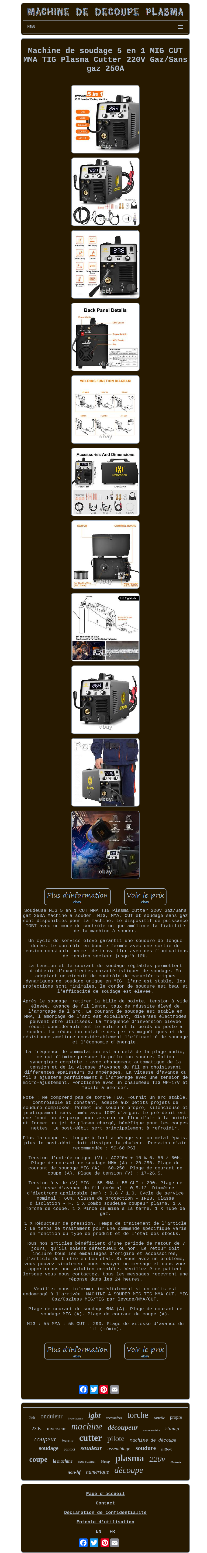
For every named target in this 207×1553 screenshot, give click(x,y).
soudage (48, 1448)
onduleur (51, 1416)
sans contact (86, 1461)
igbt (94, 1415)
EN (98, 1531)
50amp (105, 1461)
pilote (116, 1438)
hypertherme (75, 1418)
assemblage (119, 1448)
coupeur (45, 1439)
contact (69, 1449)
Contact (105, 1503)
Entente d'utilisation (105, 1522)
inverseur (56, 1428)
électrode (176, 1462)
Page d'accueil (105, 1493)
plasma (129, 1458)
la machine (63, 1461)
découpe (129, 1470)
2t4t (32, 1417)
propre (176, 1417)
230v (37, 1428)
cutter (90, 1438)
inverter (68, 1441)
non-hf (74, 1472)
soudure (146, 1448)
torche (137, 1415)
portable (159, 1418)
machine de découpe (153, 1440)
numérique (97, 1472)
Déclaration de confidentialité (105, 1512)
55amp (172, 1428)
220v (157, 1459)
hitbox (166, 1449)
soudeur (91, 1447)
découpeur (123, 1427)
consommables (151, 1430)
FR (112, 1531)
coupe (38, 1459)
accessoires (114, 1418)
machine (86, 1426)
